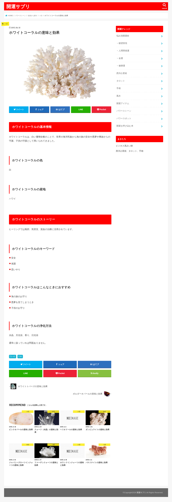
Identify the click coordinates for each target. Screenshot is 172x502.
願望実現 (123, 43)
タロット (120, 80)
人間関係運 (124, 50)
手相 (118, 87)
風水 (118, 95)
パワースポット (123, 117)
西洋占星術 (121, 73)
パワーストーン (123, 110)
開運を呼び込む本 (124, 125)
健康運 (122, 65)
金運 (121, 58)
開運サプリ (18, 6)
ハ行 (13, 356)
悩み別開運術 (122, 36)
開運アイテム (122, 102)
